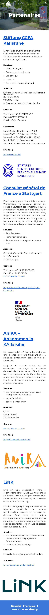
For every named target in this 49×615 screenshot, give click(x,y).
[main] (24, 15)
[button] (3, 3)
